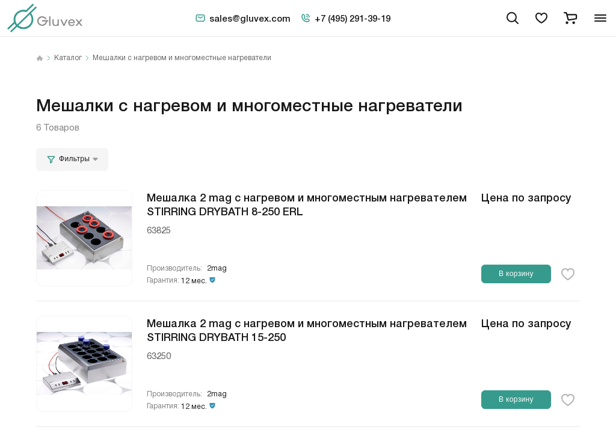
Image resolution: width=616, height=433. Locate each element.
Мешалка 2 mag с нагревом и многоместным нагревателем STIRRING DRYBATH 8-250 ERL (307, 203)
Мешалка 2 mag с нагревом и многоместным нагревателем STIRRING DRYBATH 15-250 (307, 329)
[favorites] (541, 18)
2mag (217, 268)
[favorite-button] (568, 274)
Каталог (68, 58)
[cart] (570, 18)
